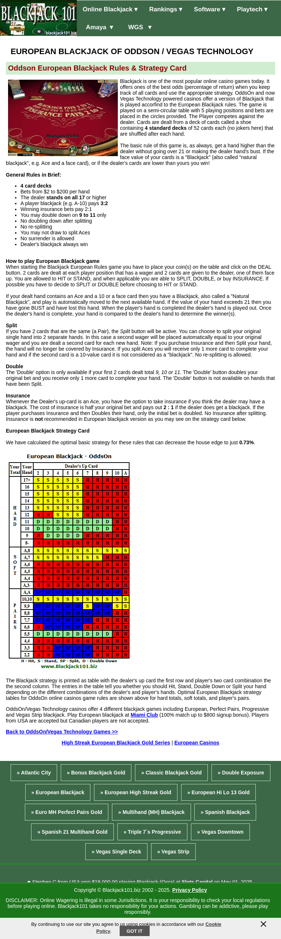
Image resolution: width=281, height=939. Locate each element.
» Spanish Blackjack (225, 812)
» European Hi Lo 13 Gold (218, 792)
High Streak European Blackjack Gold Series (116, 743)
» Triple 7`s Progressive (152, 832)
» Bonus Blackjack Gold (96, 773)
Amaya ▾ (98, 27)
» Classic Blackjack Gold (171, 773)
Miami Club (144, 715)
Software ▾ (209, 9)
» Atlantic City (34, 773)
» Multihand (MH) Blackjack (151, 812)
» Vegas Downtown (220, 832)
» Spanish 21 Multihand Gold (72, 832)
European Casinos (196, 743)
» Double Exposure (241, 773)
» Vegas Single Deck (116, 852)
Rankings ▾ (165, 9)
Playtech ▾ (252, 9)
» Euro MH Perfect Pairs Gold (66, 812)
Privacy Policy (189, 890)
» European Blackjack (58, 792)
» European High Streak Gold (135, 792)
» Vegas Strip (173, 852)
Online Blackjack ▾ (110, 9)
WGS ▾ (138, 27)
